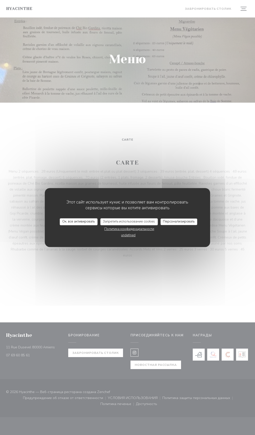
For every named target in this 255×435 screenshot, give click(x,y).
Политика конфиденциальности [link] (129, 229)
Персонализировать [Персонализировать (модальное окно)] (178, 221)
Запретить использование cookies (129, 221)
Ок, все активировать (78, 221)
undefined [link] (128, 235)
